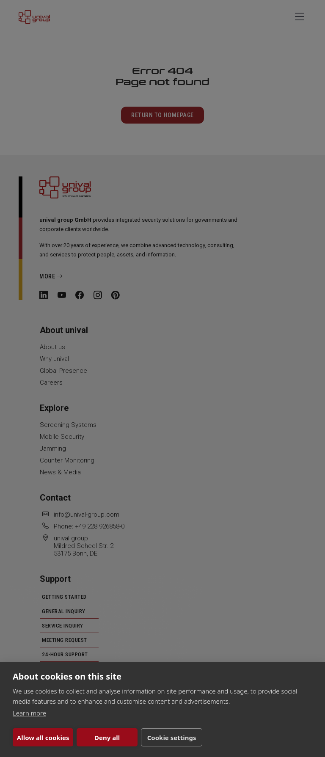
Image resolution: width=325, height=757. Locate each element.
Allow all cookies (43, 737)
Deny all (107, 737)
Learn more (29, 713)
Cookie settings (171, 737)
